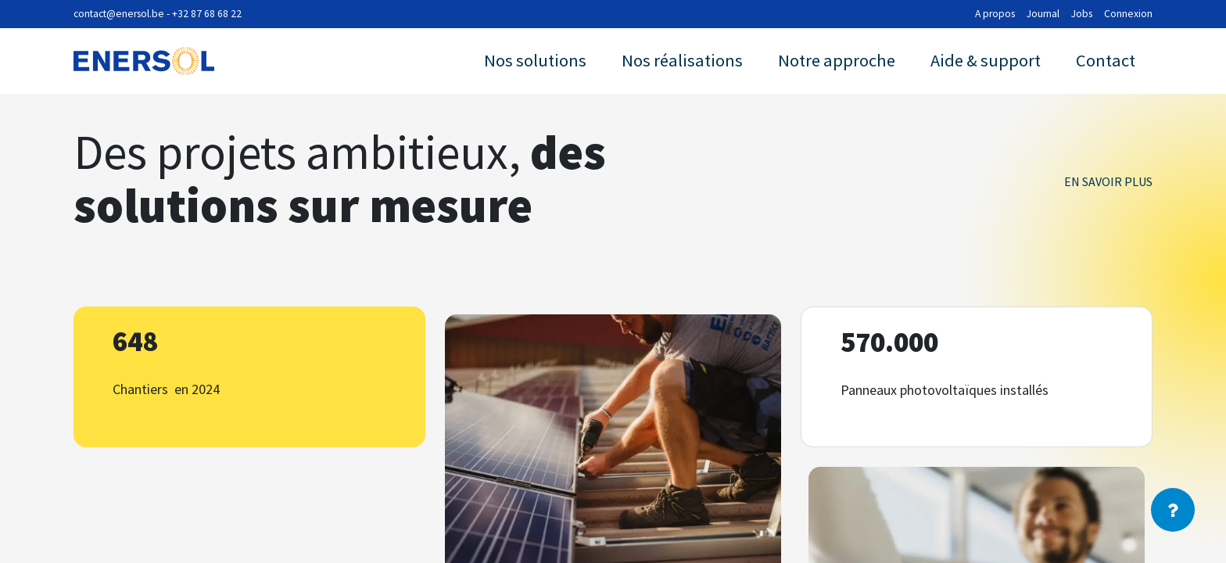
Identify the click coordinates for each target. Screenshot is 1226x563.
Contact (1105, 60)
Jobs (1081, 13)
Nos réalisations (682, 60)
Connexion (1128, 13)
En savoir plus (1108, 181)
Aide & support (985, 60)
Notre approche (836, 60)
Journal (1043, 13)
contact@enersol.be (118, 13)
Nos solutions (535, 60)
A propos (995, 13)
